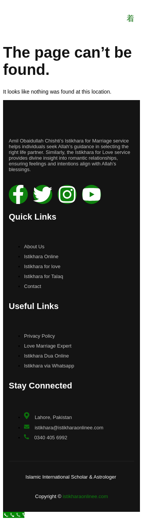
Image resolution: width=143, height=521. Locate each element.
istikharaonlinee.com (85, 496)
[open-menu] (130, 18)
